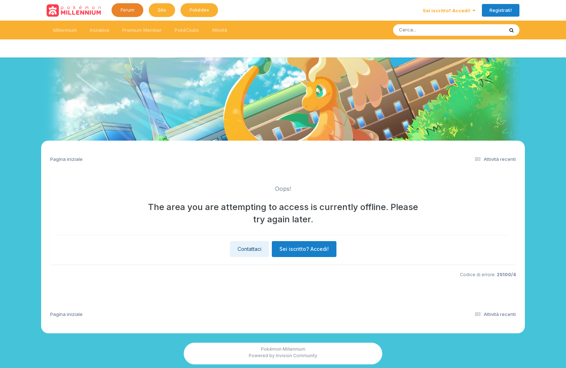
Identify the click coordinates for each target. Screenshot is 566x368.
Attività (219, 30)
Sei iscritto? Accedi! (449, 10)
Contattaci (249, 249)
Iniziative (99, 30)
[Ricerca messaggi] (431, 30)
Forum (127, 10)
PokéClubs (187, 30)
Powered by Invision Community (283, 355)
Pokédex (199, 10)
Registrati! (500, 10)
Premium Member (142, 30)
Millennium (65, 30)
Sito (162, 10)
